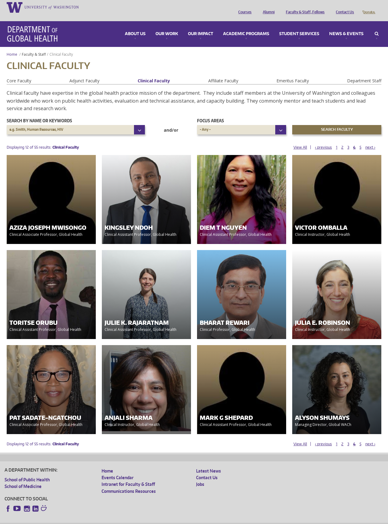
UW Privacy (85, 519)
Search (376, 25)
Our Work (167, 25)
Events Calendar (118, 469)
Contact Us (343, 7)
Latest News (208, 462)
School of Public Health (27, 471)
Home (12, 45)
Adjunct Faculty (84, 72)
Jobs (200, 475)
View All (300, 139)
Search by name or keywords (39, 112)
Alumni (267, 7)
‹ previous (323, 139)
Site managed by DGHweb (145, 519)
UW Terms (109, 519)
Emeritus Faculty (292, 72)
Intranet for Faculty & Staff (128, 475)
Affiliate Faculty (223, 72)
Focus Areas (210, 112)
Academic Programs (246, 25)
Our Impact (200, 25)
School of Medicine (23, 477)
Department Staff (364, 72)
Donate (368, 7)
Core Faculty (19, 72)
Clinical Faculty (154, 72)
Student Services (299, 25)
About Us (135, 25)
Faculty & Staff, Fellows (303, 7)
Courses (243, 7)
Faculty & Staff (34, 45)
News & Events (346, 25)
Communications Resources (129, 482)
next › (370, 139)
